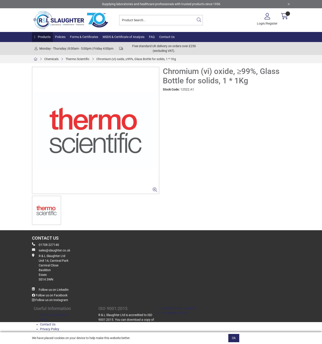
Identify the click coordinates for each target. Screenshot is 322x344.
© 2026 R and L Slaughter (179, 308)
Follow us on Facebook (50, 295)
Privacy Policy (49, 329)
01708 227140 (45, 245)
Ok (234, 338)
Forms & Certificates (84, 37)
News (44, 319)
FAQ (152, 37)
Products (44, 37)
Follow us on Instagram (50, 300)
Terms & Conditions (53, 315)
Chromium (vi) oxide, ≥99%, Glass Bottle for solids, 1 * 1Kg (136, 59)
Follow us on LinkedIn (50, 289)
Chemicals (51, 59)
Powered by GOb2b (174, 313)
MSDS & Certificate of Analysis (123, 37)
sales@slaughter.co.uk (51, 250)
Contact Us (167, 37)
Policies (60, 37)
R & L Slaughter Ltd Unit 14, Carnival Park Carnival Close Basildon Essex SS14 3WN (50, 267)
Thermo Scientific (77, 59)
